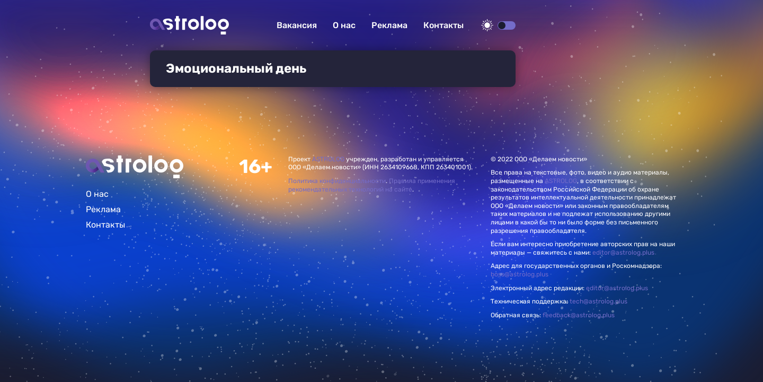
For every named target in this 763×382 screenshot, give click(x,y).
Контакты (443, 25)
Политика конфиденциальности (337, 181)
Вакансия (297, 25)
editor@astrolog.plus (623, 252)
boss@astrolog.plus (519, 274)
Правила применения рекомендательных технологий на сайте (371, 185)
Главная (134, 166)
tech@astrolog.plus (598, 301)
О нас (344, 25)
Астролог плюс (189, 25)
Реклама (389, 25)
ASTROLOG (328, 159)
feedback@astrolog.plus (579, 315)
